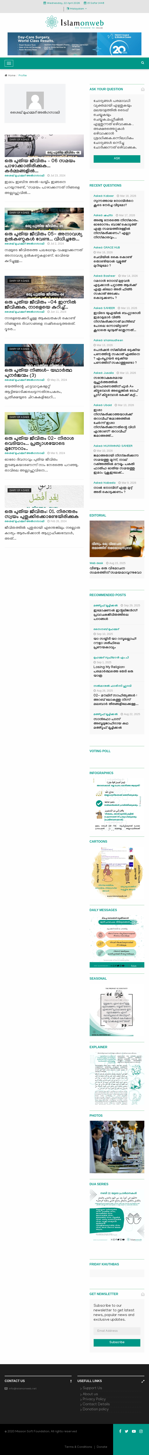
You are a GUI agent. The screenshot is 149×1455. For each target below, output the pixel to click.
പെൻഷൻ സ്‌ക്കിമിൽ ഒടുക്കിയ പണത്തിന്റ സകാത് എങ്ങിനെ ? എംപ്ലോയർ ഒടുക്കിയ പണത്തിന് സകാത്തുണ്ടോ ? (117, 356)
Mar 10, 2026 (103, 450)
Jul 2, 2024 (55, 243)
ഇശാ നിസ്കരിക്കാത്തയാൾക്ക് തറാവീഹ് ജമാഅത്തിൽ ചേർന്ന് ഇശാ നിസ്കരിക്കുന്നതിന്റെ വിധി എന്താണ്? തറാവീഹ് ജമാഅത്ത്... (114, 423)
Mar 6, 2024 (56, 453)
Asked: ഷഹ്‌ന (103, 216)
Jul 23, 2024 (56, 175)
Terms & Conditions (78, 1447)
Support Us (92, 1388)
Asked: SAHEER (104, 308)
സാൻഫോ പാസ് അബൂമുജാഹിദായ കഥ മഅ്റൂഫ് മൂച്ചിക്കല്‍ (111, 724)
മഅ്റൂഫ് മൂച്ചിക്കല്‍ (106, 606)
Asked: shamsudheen (108, 341)
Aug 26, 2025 (103, 690)
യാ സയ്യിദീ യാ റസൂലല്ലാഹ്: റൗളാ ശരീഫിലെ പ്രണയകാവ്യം (115, 643)
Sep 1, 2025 (103, 662)
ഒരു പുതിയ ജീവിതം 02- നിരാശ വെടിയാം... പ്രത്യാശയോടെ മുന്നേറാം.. (39, 444)
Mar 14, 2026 (128, 275)
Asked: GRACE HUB (107, 248)
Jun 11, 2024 (56, 311)
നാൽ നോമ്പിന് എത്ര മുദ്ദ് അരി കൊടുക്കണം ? (113, 490)
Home (10, 75)
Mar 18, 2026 (126, 195)
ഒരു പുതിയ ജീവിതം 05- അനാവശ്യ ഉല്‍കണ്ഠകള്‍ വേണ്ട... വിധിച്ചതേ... (43, 237)
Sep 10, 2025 (103, 633)
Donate (102, 1447)
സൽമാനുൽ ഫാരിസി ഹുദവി (113, 686)
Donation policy (96, 1409)
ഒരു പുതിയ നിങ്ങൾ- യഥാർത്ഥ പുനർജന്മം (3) (38, 373)
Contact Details (96, 1404)
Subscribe (117, 1343)
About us (90, 1394)
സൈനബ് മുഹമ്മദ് (106, 629)
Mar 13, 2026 (127, 308)
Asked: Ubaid (103, 405)
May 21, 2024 (57, 379)
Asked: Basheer (105, 276)
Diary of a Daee (19, 139)
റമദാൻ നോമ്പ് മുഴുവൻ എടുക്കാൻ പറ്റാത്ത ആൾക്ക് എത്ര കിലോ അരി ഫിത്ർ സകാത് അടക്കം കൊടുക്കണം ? (115, 289)
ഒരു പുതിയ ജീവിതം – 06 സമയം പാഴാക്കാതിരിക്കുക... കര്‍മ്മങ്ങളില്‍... (40, 166)
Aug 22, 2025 (130, 714)
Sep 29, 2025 (130, 605)
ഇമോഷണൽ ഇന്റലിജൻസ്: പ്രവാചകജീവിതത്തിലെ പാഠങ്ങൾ (116, 615)
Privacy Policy (94, 1399)
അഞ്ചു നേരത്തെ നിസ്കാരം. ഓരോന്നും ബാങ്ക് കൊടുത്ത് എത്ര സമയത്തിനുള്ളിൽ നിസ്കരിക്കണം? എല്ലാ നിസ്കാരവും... (116, 229)
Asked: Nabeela (105, 483)
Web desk (96, 563)
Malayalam (77, 8)
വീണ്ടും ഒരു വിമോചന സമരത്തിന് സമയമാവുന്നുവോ (116, 571)
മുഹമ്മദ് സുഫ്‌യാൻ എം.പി (111, 658)
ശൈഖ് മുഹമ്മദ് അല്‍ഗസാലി (24, 176)
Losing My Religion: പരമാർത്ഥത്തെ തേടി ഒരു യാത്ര (113, 672)
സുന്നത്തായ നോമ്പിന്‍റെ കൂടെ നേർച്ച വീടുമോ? (113, 203)
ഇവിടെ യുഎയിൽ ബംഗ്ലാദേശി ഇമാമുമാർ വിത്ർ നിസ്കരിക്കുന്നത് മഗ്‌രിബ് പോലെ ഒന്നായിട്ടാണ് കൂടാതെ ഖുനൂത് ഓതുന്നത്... (117, 322)
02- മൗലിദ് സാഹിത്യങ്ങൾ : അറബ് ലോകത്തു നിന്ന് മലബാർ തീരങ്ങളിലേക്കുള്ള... (116, 700)
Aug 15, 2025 (116, 563)
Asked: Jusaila (104, 373)
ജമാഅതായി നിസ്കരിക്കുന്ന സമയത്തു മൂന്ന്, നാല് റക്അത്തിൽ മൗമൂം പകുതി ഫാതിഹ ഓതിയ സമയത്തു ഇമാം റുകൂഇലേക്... (116, 464)
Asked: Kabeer (104, 196)
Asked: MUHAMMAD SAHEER (113, 446)
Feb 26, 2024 (57, 521)
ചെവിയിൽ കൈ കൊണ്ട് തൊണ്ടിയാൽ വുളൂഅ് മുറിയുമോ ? (113, 262)
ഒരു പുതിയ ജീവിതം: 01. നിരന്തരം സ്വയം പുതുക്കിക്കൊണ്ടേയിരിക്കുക (42, 514)
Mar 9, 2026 (127, 482)
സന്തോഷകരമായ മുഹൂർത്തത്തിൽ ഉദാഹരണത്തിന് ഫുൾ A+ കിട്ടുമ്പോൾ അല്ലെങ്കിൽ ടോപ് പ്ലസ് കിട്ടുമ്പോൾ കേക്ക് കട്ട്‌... (116, 387)
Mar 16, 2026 (103, 252)
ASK (117, 159)
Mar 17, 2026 (125, 215)
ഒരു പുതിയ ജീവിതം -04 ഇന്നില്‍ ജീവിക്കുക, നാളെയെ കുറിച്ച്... (40, 305)
